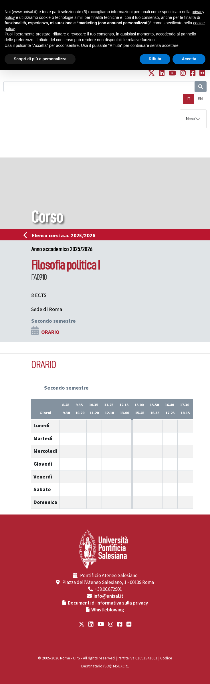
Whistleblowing (107, 610)
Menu (190, 119)
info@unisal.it (108, 596)
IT (188, 99)
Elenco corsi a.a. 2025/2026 (61, 235)
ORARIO (50, 332)
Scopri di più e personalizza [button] (40, 59)
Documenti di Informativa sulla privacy (108, 603)
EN (200, 99)
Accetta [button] (189, 59)
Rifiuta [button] (155, 59)
